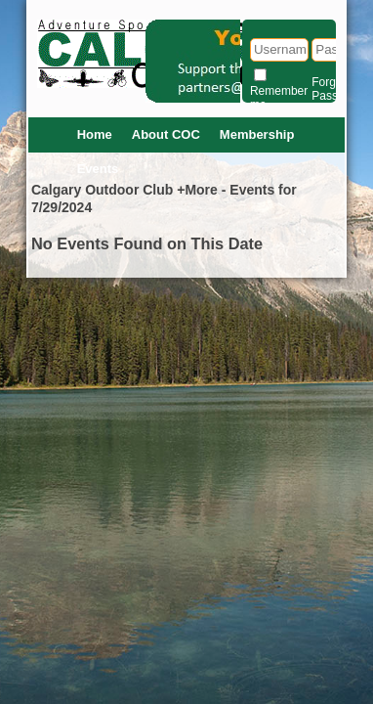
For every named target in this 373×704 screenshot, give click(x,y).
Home (94, 134)
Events (98, 168)
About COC (166, 134)
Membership (257, 134)
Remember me (279, 97)
